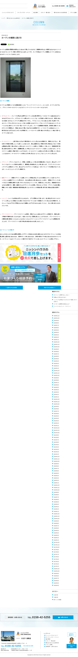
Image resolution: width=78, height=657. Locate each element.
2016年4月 (56, 585)
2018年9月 (56, 521)
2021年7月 (56, 439)
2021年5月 (56, 444)
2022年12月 (56, 399)
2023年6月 (56, 385)
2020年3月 (56, 478)
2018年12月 (56, 513)
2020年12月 (56, 456)
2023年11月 (56, 373)
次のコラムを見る (49, 287)
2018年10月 (56, 518)
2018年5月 (56, 530)
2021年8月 (56, 437)
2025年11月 (56, 315)
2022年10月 (56, 404)
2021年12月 (56, 428)
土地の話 (56, 597)
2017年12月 (56, 542)
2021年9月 (56, 435)
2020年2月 (56, 480)
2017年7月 (56, 554)
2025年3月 (56, 334)
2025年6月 (56, 327)
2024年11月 (56, 344)
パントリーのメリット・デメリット (62, 306)
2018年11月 (56, 516)
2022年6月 (56, 413)
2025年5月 (56, 330)
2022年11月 (56, 401)
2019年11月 (56, 487)
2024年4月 (56, 361)
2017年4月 (56, 559)
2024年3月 (56, 363)
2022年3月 (56, 420)
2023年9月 (56, 377)
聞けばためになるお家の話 (60, 12)
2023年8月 (56, 380)
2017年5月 (56, 556)
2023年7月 (56, 382)
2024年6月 (56, 356)
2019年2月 (56, 509)
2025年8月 (56, 322)
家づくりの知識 (57, 599)
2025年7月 (56, 325)
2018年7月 (56, 525)
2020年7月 (56, 468)
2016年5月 (56, 583)
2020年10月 (56, 461)
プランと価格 (73, 12)
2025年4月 (56, 332)
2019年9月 (56, 492)
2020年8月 (56, 466)
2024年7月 (56, 354)
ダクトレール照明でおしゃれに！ (62, 295)
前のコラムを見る (11, 287)
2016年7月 (56, 578)
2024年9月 (56, 349)
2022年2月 (56, 423)
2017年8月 (56, 552)
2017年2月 (56, 564)
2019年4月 (56, 504)
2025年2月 (56, 337)
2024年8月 (56, 351)
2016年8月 (56, 575)
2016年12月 (56, 568)
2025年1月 (56, 339)
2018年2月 (56, 537)
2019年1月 (56, 511)
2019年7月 (56, 497)
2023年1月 (56, 397)
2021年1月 (56, 454)
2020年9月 (56, 463)
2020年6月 (56, 470)
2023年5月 (56, 387)
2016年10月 (56, 571)
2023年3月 (56, 392)
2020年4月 (56, 475)
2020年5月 (56, 473)
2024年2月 (56, 365)
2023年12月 (56, 370)
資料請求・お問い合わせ (72, 5)
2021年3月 (56, 449)
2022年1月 (56, 425)
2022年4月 (56, 418)
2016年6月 (56, 580)
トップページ (47, 633)
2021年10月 (56, 432)
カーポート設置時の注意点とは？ (62, 304)
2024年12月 (56, 342)
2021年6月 (56, 442)
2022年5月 (56, 416)
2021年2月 (56, 451)
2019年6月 (56, 499)
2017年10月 (56, 547)
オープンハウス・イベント (24, 12)
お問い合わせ (63, 617)
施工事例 (35, 12)
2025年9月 (56, 320)
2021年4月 (56, 447)
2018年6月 (56, 528)
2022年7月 (56, 411)
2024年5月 (56, 358)
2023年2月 (56, 394)
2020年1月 (56, 482)
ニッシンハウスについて (8, 12)
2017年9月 (56, 549)
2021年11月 (56, 430)
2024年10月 (56, 346)
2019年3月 (56, 506)
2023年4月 (56, 389)
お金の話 (56, 594)
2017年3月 (56, 561)
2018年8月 (56, 523)
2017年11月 (56, 544)
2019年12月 (56, 485)
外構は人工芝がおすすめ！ (60, 297)
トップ (3, 18)
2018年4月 (56, 533)
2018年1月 (56, 540)
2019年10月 (56, 490)
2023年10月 (56, 375)
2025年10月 (56, 318)
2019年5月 (56, 502)
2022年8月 (56, 408)
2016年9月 (56, 573)
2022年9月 (56, 406)
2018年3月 (56, 535)
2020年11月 (56, 459)
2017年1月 (56, 566)
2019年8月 (56, 494)
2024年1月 (56, 368)
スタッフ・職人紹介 (45, 12)
